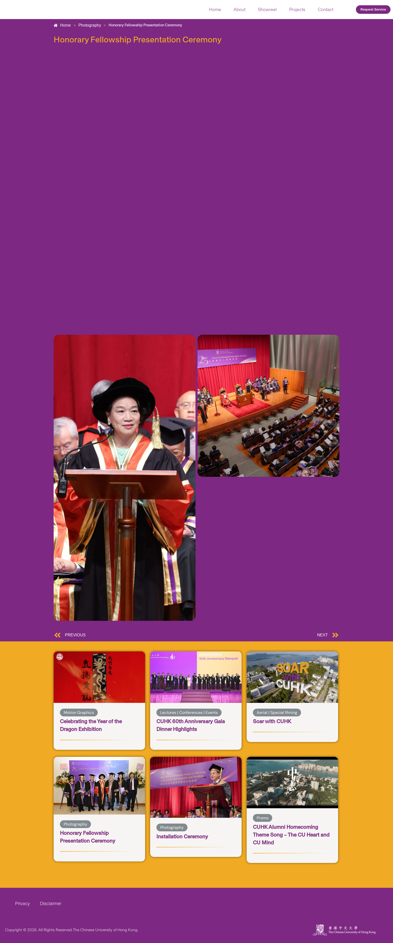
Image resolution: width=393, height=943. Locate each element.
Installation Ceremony (185, 836)
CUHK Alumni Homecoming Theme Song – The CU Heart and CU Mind (289, 834)
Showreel (267, 9)
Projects (297, 9)
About (239, 9)
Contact (325, 9)
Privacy (22, 903)
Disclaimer (50, 903)
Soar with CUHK (274, 721)
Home (215, 9)
